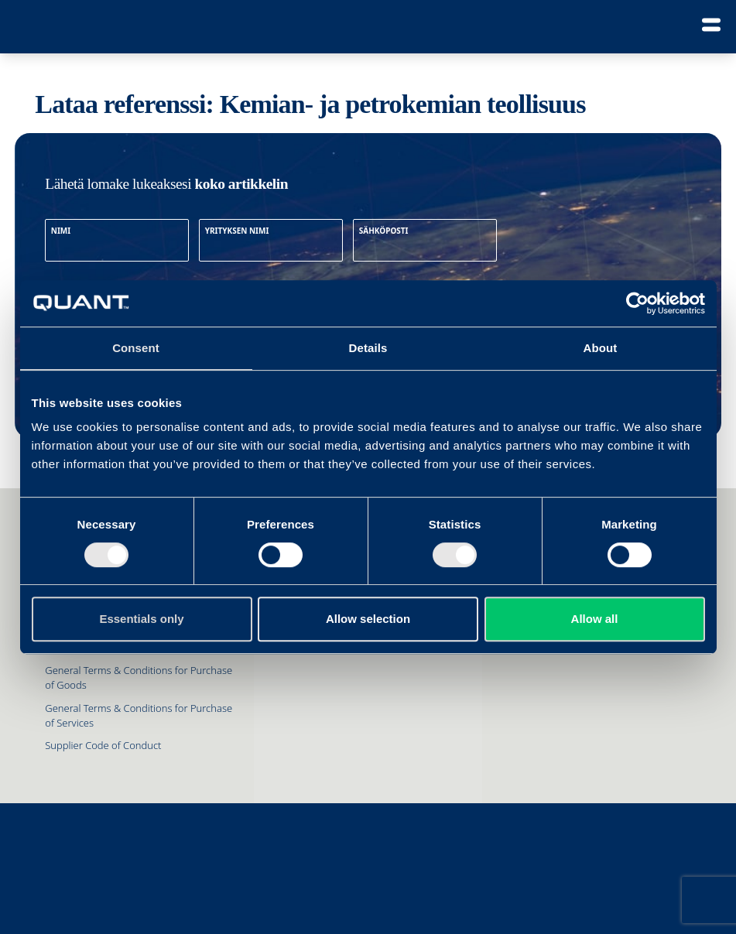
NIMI (117, 240)
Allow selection (368, 618)
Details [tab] (368, 347)
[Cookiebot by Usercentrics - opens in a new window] (637, 303)
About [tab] (601, 347)
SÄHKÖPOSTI (425, 240)
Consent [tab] (135, 347)
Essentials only (141, 618)
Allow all (594, 618)
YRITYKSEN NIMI (271, 240)
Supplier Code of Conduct (103, 745)
